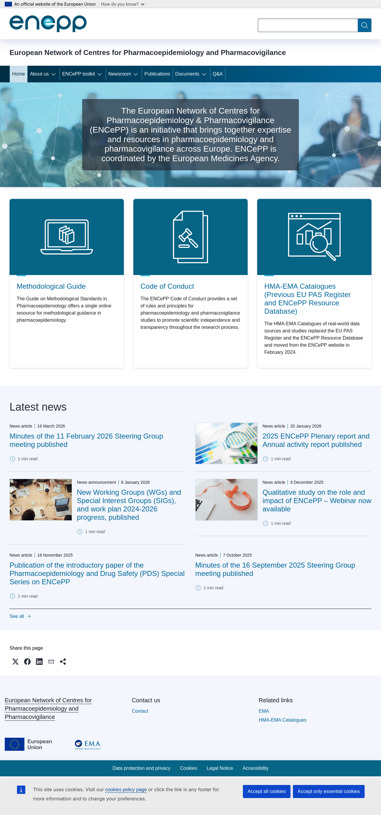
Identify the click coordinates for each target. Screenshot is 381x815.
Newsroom (119, 73)
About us (39, 73)
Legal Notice (220, 768)
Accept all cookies (267, 791)
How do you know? (123, 4)
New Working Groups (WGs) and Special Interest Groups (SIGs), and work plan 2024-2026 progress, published (129, 504)
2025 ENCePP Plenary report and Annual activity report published (316, 440)
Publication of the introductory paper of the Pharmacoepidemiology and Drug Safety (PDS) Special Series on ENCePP (97, 573)
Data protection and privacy (142, 768)
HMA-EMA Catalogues (282, 720)
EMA (264, 711)
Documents (187, 73)
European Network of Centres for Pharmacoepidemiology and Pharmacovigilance (48, 708)
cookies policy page (126, 789)
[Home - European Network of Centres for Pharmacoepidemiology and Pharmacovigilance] (48, 23)
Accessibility (255, 768)
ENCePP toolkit (78, 73)
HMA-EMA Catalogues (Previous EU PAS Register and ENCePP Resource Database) (307, 298)
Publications (157, 73)
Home (18, 73)
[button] (15, 661)
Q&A (218, 73)
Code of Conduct (167, 286)
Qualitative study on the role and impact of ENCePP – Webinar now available (317, 500)
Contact (140, 711)
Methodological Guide (51, 286)
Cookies (188, 768)
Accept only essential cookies (329, 791)
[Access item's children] (55, 74)
